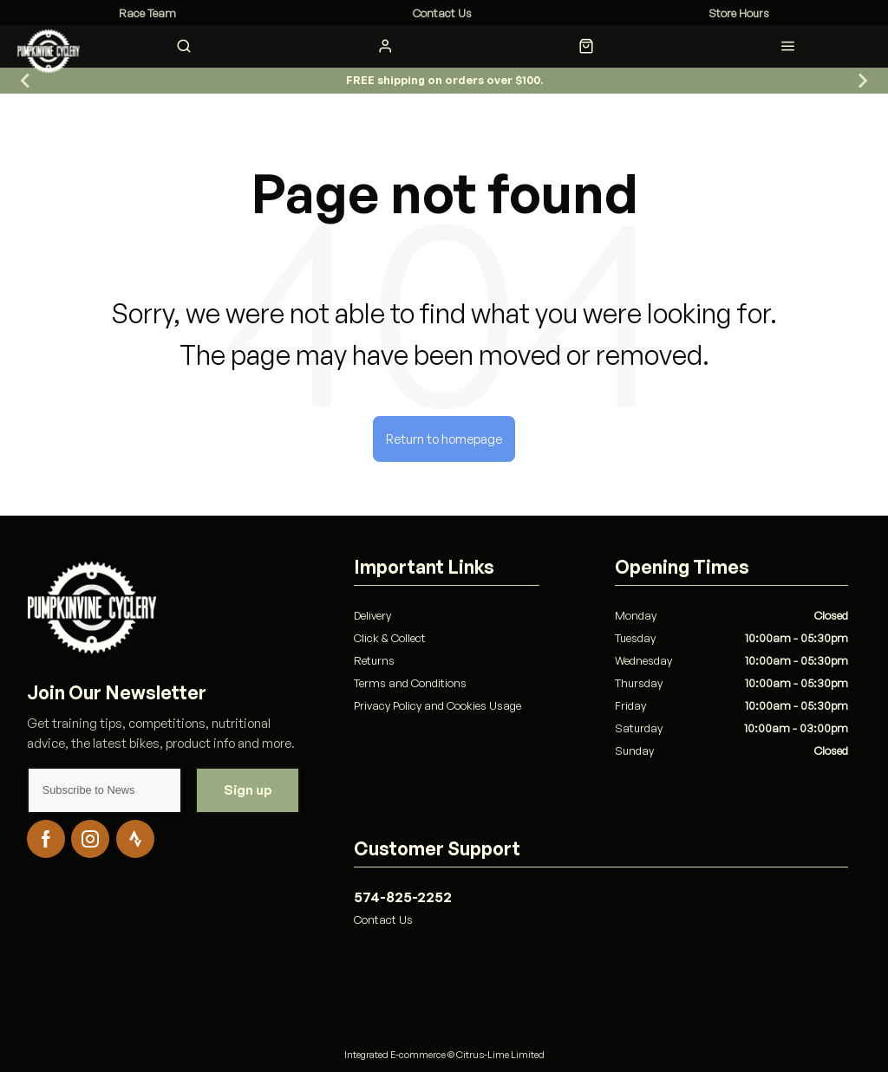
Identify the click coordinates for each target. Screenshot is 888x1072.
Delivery (372, 615)
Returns (374, 660)
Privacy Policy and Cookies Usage (437, 705)
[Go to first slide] (861, 81)
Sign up (248, 790)
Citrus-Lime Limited (500, 1055)
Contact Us (383, 919)
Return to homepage (444, 439)
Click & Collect (390, 638)
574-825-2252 (403, 897)
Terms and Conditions (410, 683)
